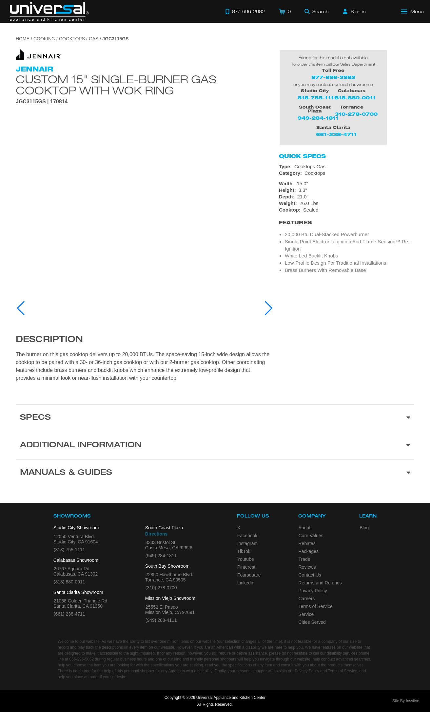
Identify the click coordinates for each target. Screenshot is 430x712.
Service (306, 614)
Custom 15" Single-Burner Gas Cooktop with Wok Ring (116, 84)
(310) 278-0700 (161, 587)
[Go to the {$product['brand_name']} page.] (39, 54)
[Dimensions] (346, 193)
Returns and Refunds (320, 582)
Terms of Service (316, 606)
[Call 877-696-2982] (245, 11)
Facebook (247, 535)
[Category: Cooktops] (346, 173)
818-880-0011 (355, 97)
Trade (304, 559)
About (305, 527)
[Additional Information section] (215, 445)
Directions (156, 534)
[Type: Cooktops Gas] (346, 166)
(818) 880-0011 (69, 581)
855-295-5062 (81, 659)
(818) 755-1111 (69, 549)
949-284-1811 (318, 118)
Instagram (247, 543)
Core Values (311, 535)
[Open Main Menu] (412, 11)
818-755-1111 (317, 97)
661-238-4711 (336, 134)
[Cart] (284, 11)
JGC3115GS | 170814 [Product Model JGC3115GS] (42, 101)
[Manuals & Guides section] (215, 473)
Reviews (307, 567)
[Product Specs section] (215, 418)
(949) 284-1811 (161, 555)
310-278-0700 (356, 114)
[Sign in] (354, 11)
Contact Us (310, 575)
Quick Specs (302, 156)
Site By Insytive (405, 701)
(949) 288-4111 (161, 620)
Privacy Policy (313, 590)
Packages (309, 551)
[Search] (316, 11)
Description (49, 340)
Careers (307, 598)
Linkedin (245, 582)
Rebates (307, 543)
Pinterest (246, 567)
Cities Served (312, 622)
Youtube (245, 559)
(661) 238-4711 (69, 614)
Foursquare (249, 575)
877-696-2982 (333, 77)
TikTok (243, 551)
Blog (364, 527)
